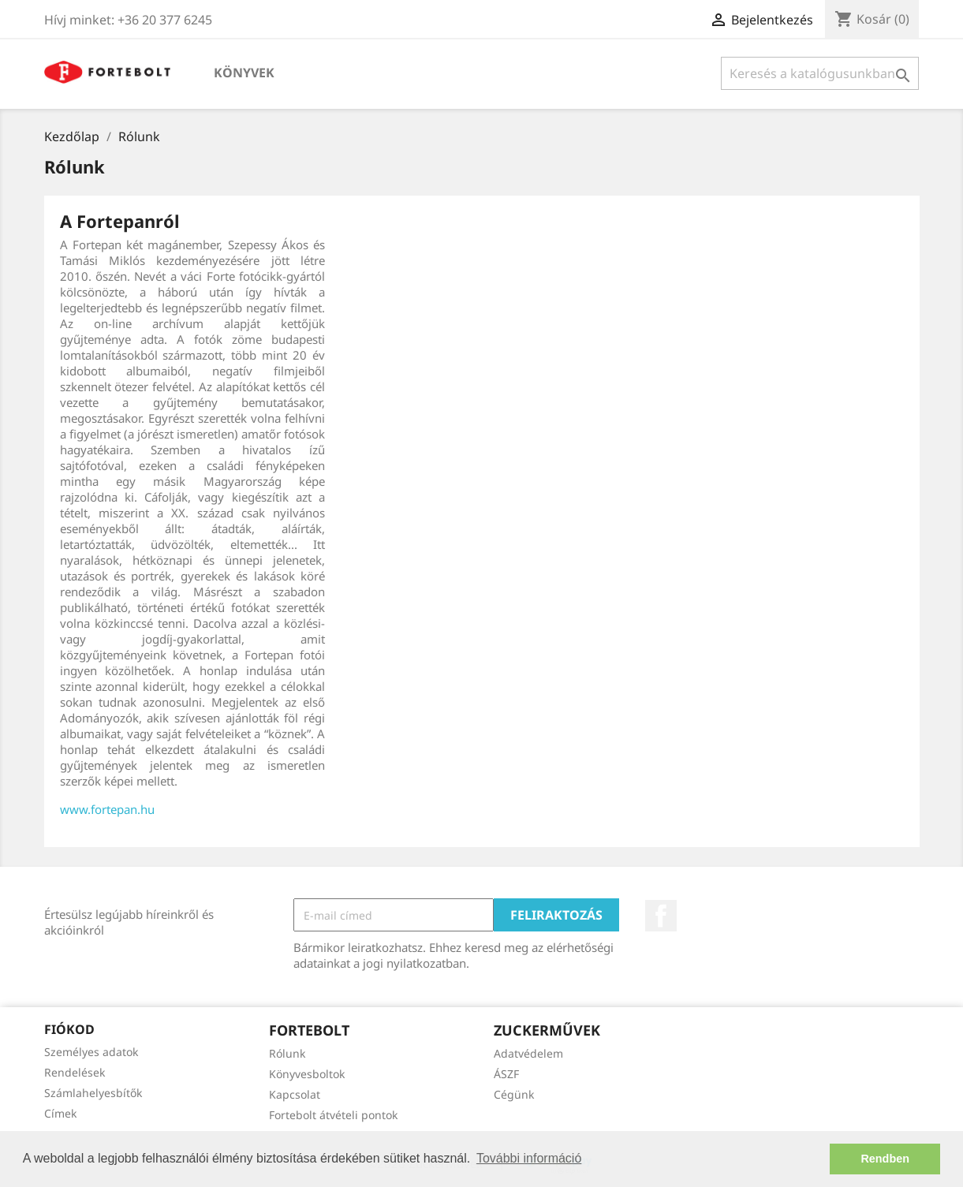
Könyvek (244, 72)
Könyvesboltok (307, 1073)
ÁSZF (506, 1073)
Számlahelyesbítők (93, 1092)
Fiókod (69, 1029)
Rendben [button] (884, 1158)
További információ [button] (528, 1158)
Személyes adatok (91, 1051)
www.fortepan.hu (107, 809)
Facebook (661, 915)
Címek (60, 1113)
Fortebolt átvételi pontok (333, 1114)
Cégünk (514, 1094)
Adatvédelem (528, 1053)
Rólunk (287, 1053)
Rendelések (74, 1072)
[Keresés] (820, 73)
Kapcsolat (294, 1094)
